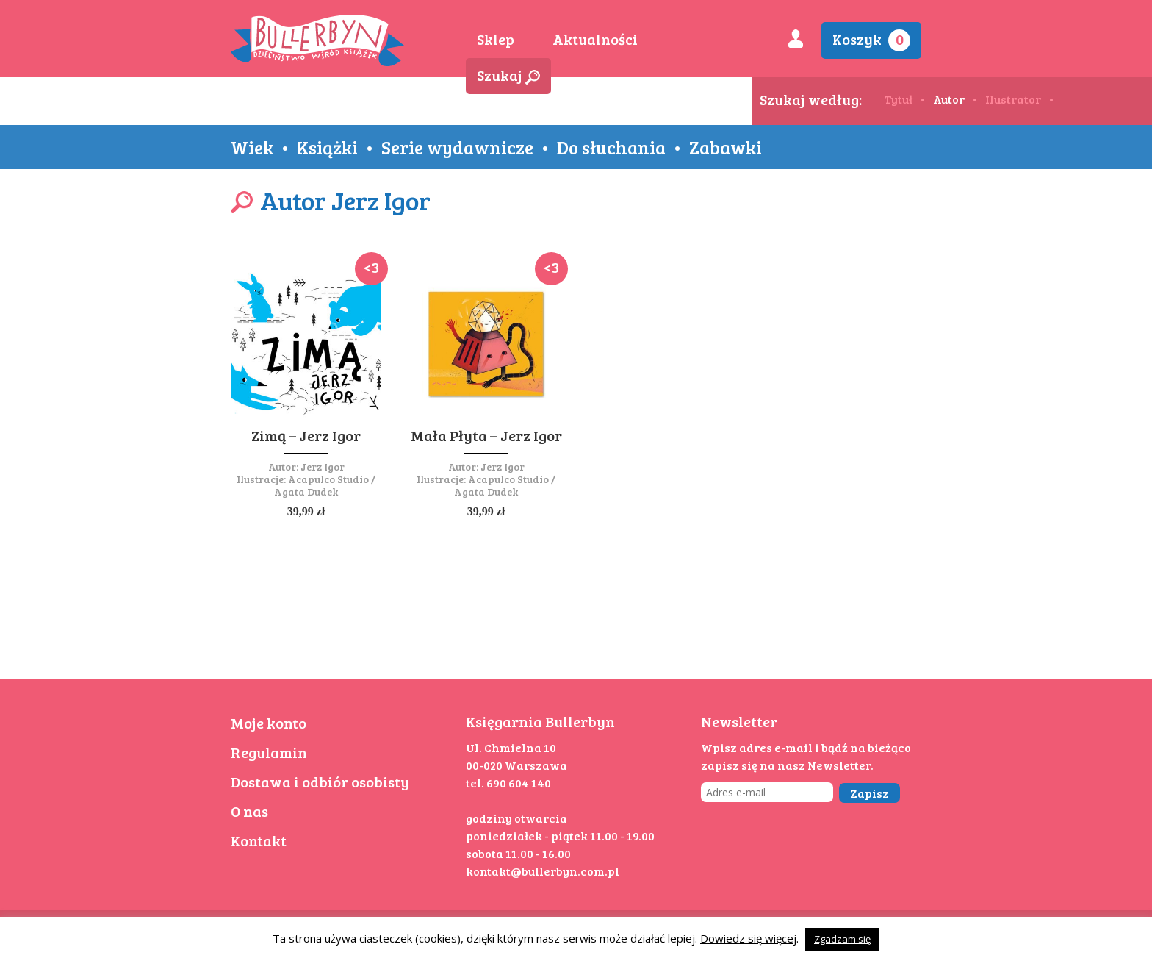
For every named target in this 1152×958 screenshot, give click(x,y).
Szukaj (508, 75)
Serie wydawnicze (457, 147)
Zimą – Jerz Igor (306, 435)
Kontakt (259, 840)
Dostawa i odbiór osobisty (320, 781)
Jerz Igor (322, 466)
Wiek (252, 147)
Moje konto (268, 722)
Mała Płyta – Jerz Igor (486, 435)
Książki (327, 147)
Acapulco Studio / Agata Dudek (324, 485)
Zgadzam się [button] (842, 939)
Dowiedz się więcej (748, 938)
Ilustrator (1013, 99)
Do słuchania (611, 147)
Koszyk (871, 40)
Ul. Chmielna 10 (511, 747)
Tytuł (898, 99)
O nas (249, 811)
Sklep (495, 39)
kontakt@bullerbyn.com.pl (542, 871)
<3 (371, 267)
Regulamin (269, 752)
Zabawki (725, 147)
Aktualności (595, 39)
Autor (949, 99)
